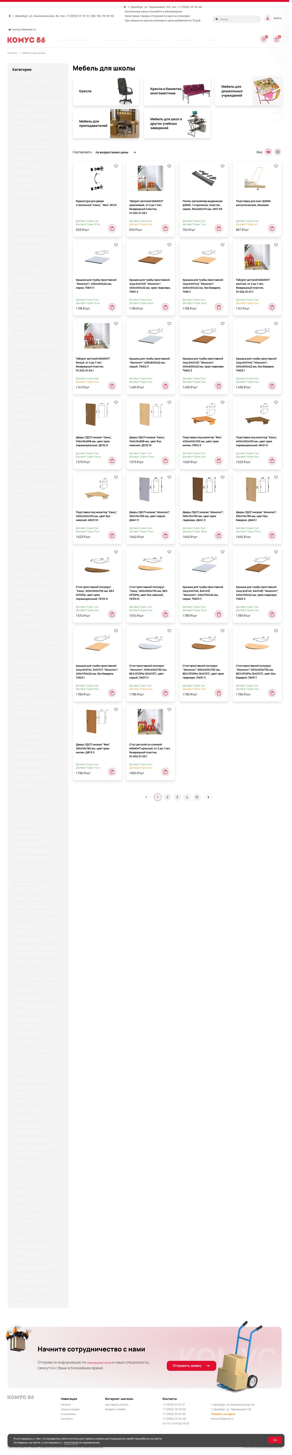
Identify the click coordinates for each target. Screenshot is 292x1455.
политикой (71, 1442)
